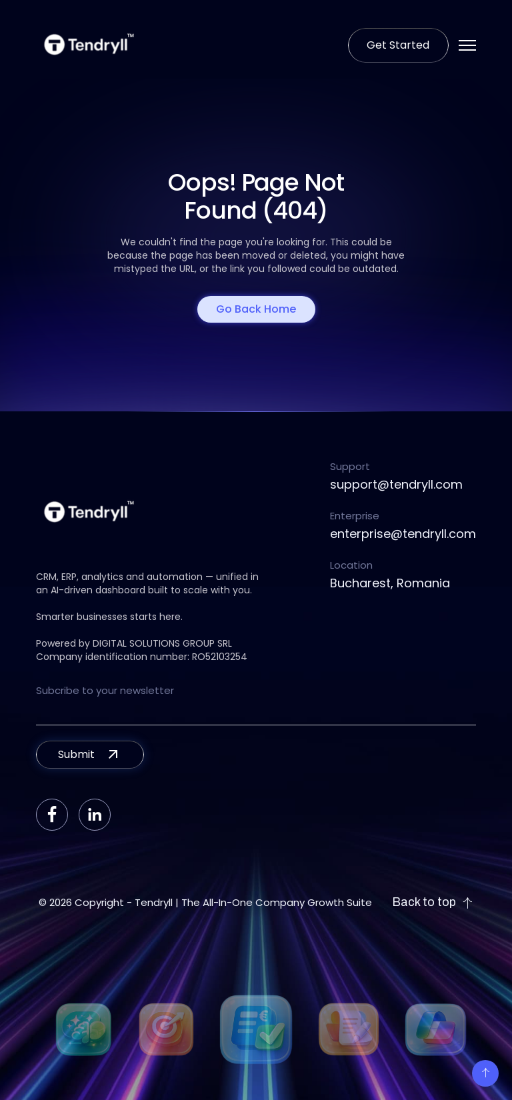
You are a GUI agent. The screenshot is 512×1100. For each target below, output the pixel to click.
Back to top (432, 902)
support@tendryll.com (396, 484)
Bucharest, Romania (390, 583)
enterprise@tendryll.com (403, 533)
